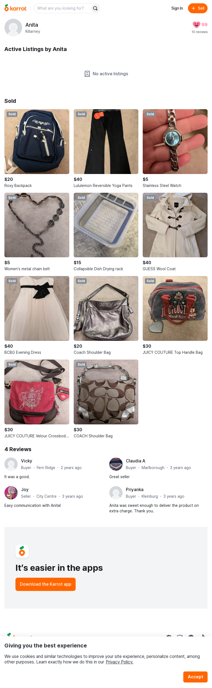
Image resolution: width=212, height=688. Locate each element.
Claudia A (135, 461)
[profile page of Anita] (13, 27)
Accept (195, 676)
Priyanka (135, 489)
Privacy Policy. (119, 662)
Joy (25, 489)
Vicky (26, 461)
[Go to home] (15, 8)
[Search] (95, 8)
